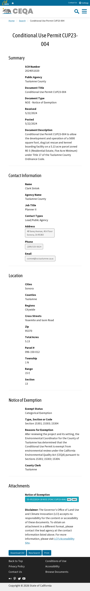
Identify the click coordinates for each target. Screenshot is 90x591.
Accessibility (52, 566)
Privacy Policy (17, 566)
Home (12, 20)
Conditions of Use (55, 561)
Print (46, 552)
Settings (83, 2)
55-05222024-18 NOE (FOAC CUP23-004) (52, 499)
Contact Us (72, 2)
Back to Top (16, 561)
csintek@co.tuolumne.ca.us (40, 258)
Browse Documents (56, 571)
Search (22, 20)
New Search (34, 552)
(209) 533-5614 (34, 246)
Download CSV (17, 552)
